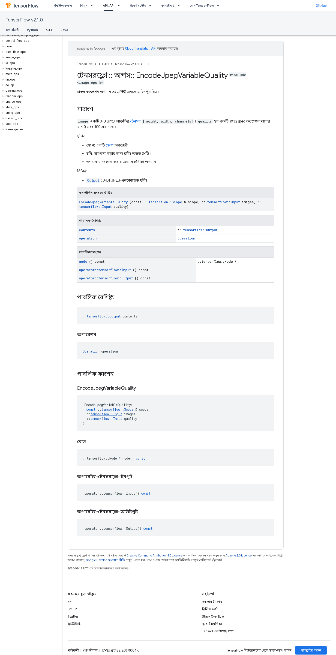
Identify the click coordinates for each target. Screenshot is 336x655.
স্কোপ (110, 145)
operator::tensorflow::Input (105, 270)
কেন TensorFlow (202, 5)
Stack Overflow (213, 616)
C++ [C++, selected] (49, 30)
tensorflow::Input (223, 202)
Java (64, 30)
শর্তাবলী (73, 650)
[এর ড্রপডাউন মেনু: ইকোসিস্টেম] (151, 5)
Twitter (73, 616)
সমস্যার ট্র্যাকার (212, 602)
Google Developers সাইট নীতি (105, 560)
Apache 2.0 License (238, 555)
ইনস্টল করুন (63, 5)
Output (93, 180)
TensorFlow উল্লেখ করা (218, 631)
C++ (147, 64)
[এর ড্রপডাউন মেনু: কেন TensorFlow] (219, 5)
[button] (30, 35)
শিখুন (83, 5)
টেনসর (135, 121)
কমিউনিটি (167, 5)
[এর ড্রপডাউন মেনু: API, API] (120, 5)
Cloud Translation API (140, 48)
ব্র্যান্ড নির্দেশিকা (212, 624)
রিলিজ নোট (210, 609)
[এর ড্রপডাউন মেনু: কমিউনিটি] (180, 5)
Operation (186, 238)
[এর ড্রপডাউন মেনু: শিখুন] (93, 5)
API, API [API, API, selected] (108, 5)
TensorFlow (85, 64)
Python (32, 30)
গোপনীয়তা (90, 650)
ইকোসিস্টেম (138, 5)
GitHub (321, 5)
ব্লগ (70, 602)
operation (88, 238)
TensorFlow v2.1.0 (24, 20)
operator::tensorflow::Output (106, 278)
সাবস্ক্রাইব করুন (311, 650)
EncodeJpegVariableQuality (103, 202)
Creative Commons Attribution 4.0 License (154, 555)
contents (87, 230)
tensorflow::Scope (165, 202)
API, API (104, 64)
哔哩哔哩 (74, 624)
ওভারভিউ (12, 30)
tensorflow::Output (200, 230)
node (83, 261)
